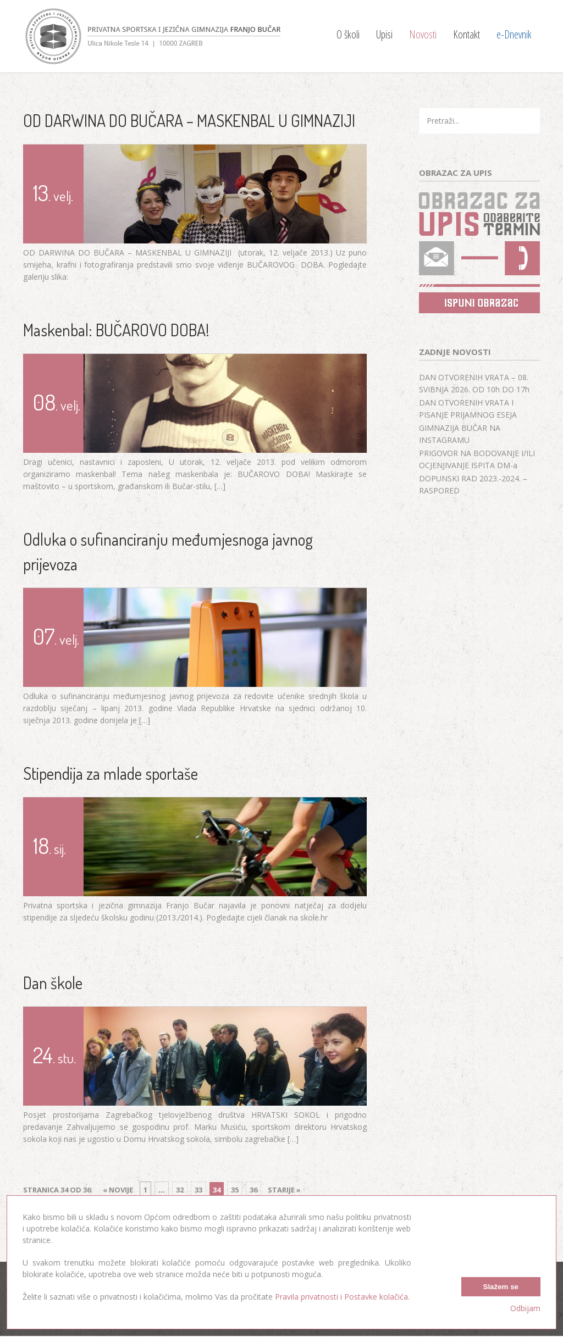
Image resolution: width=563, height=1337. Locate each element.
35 (235, 1190)
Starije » (284, 1190)
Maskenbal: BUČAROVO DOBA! (116, 329)
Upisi (384, 34)
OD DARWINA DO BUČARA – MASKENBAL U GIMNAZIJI (189, 120)
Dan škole (52, 982)
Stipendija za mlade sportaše (110, 773)
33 (198, 1190)
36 (253, 1190)
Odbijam (525, 1308)
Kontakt (466, 34)
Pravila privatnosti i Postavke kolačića (341, 1296)
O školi (348, 34)
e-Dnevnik (514, 34)
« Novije (118, 1190)
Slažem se (500, 1286)
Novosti (423, 34)
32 (180, 1190)
